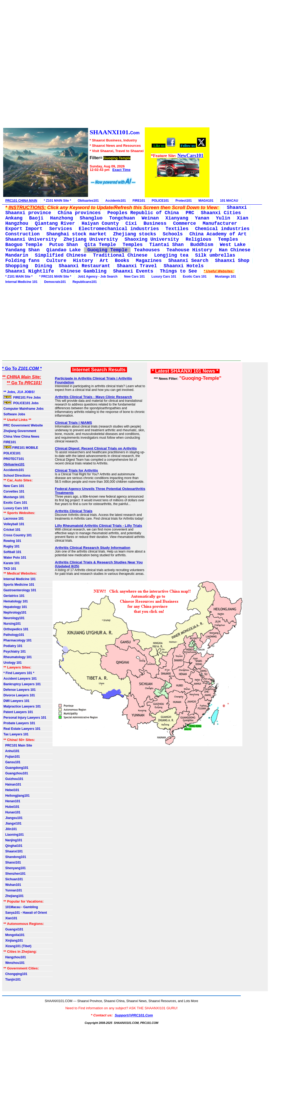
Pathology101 (13, 635)
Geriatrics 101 (13, 596)
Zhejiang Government (19, 431)
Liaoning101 (13, 834)
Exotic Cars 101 (194, 276)
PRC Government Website (23, 425)
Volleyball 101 (13, 524)
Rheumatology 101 (17, 657)
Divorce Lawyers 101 (19, 695)
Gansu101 (11, 762)
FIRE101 (139, 200)
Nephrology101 (15, 612)
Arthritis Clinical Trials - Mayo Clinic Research (93, 397)
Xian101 (10, 918)
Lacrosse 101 (13, 518)
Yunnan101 (12, 890)
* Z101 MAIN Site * (57, 200)
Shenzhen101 (14, 874)
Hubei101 (11, 807)
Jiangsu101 (13, 818)
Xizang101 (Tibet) (17, 946)
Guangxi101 (13, 929)
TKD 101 (9, 569)
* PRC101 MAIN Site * (55, 276)
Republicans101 (84, 282)
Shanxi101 (12, 862)
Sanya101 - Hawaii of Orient (25, 913)
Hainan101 (12, 784)
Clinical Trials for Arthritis (76, 470)
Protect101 (184, 200)
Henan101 (11, 801)
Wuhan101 (12, 885)
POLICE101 (160, 200)
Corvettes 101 (13, 491)
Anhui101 (11, 751)
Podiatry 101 (12, 646)
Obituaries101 (88, 200)
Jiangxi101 (12, 823)
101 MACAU (229, 200)
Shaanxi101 (13, 851)
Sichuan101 (13, 879)
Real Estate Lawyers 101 (21, 729)
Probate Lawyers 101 (19, 723)
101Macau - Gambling (20, 907)
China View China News (21, 436)
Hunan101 (11, 812)
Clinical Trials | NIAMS (73, 423)
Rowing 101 (12, 541)
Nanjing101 (12, 840)
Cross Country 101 (17, 535)
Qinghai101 (12, 846)
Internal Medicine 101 (21, 282)
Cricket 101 (11, 530)
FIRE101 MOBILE (20, 447)
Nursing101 (12, 624)
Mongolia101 (13, 935)
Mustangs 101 (224, 276)
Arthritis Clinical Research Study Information (92, 548)
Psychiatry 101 (14, 651)
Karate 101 (11, 563)
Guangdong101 (15, 768)
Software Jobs (14, 414)
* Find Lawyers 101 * (18, 673)
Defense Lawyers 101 (19, 690)
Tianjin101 (12, 979)
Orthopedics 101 (15, 629)
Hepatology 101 (15, 607)
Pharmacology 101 (17, 640)
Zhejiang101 (13, 896)
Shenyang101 (14, 868)
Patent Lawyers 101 (18, 712)
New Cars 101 (134, 276)
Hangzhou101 (14, 957)
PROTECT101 (13, 459)
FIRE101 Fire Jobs (22, 397)
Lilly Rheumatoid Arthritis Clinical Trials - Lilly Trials (98, 526)
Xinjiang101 (13, 940)
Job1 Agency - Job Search (97, 276)
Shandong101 (14, 857)
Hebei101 (11, 790)
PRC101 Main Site (17, 745)
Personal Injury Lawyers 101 (24, 717)
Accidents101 (115, 200)
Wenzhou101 (14, 963)
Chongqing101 (15, 974)
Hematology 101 (15, 601)
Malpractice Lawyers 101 (22, 706)
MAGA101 (205, 200)
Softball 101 (12, 552)
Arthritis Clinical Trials (73, 511)
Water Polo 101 (14, 557)
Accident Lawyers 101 (20, 678)
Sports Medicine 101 (18, 584)
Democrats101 (55, 282)
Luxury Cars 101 (163, 276)
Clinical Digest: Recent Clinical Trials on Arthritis (96, 448)
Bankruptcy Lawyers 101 (22, 684)
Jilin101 (10, 829)
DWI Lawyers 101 (16, 701)
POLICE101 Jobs (21, 403)
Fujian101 (11, 756)
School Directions (16, 475)
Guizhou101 (13, 779)
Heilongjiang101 (16, 795)
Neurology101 (13, 618)
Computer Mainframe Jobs (23, 409)
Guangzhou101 (15, 773)
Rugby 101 (11, 546)
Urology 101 (12, 663)
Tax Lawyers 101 (16, 734)
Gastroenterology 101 (19, 590)
